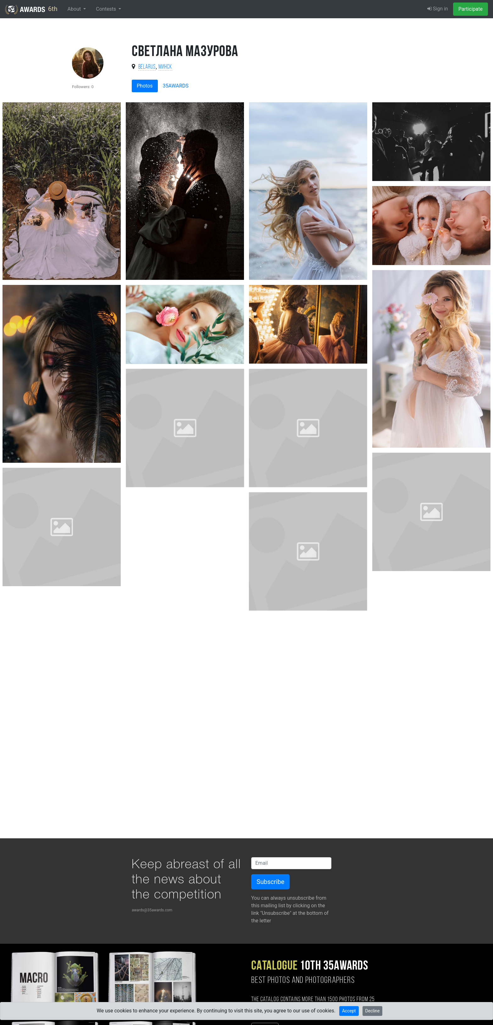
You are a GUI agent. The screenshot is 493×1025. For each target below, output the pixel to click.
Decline (372, 1010)
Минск (165, 67)
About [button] (75, 9)
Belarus (147, 67)
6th (31, 9)
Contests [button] (106, 9)
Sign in (437, 9)
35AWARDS (176, 86)
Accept (349, 1010)
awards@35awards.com (152, 910)
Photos (145, 86)
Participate (470, 9)
